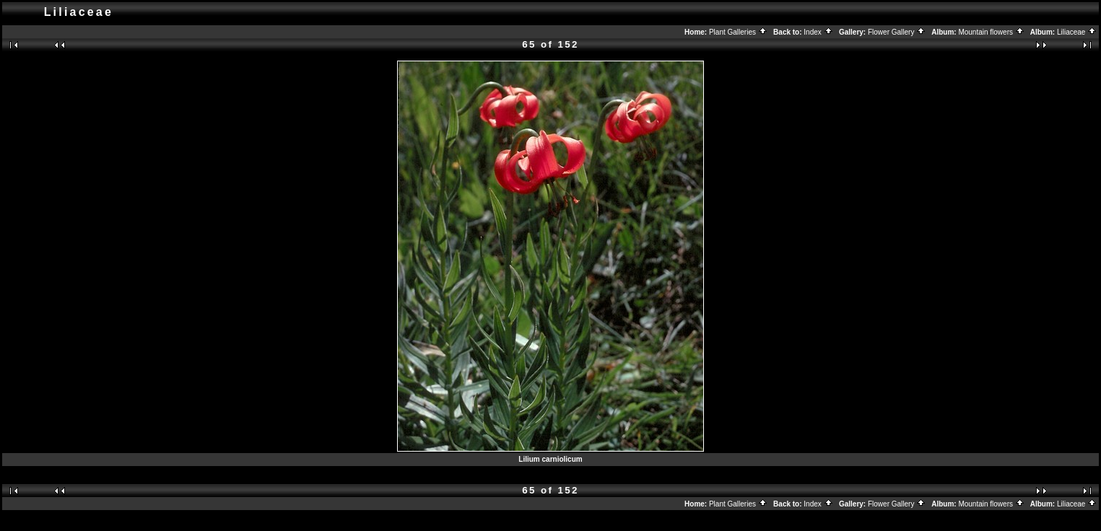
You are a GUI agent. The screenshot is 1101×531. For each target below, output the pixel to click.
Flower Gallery (897, 32)
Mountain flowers (991, 32)
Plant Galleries (738, 32)
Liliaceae (1077, 32)
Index (818, 32)
